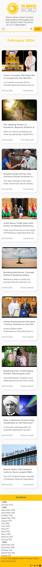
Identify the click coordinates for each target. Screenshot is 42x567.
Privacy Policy (32, 558)
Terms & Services (8, 561)
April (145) (5, 531)
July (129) (5, 523)
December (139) (8, 510)
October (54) (6, 550)
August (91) (6, 555)
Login (37, 29)
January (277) (7, 505)
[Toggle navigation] (3, 29)
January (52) (6, 539)
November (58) (7, 547)
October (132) (7, 515)
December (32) (7, 545)
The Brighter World (16, 558)
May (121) (5, 529)
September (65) (8, 553)
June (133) (5, 526)
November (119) (8, 513)
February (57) (7, 537)
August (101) (6, 521)
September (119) (8, 518)
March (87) (6, 534)
